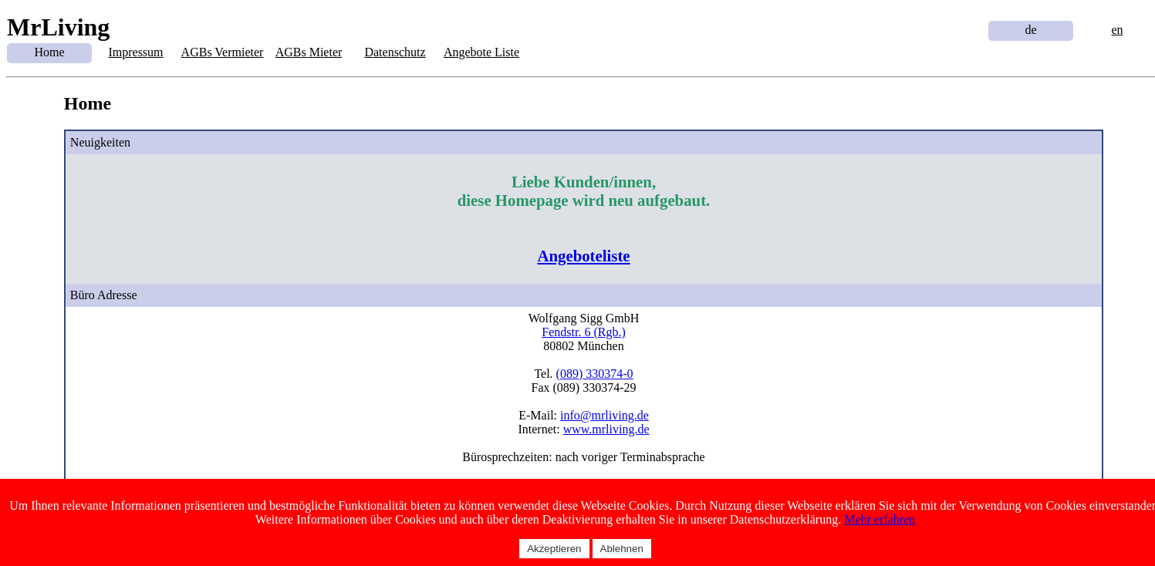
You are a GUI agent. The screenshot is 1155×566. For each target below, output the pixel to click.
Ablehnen (621, 548)
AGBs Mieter (309, 52)
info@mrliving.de (604, 415)
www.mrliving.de (606, 429)
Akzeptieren (554, 548)
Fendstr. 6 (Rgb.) (583, 332)
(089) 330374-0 (594, 373)
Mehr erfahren (879, 519)
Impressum (135, 52)
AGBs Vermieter (222, 52)
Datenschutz (394, 52)
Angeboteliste (583, 255)
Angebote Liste (481, 52)
